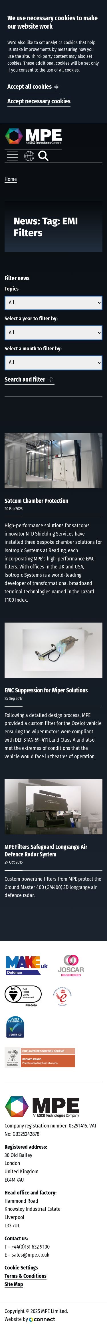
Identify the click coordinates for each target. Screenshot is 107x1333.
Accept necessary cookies (38, 101)
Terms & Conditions (26, 1276)
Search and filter (25, 380)
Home (11, 179)
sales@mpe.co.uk (30, 1255)
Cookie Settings (21, 1268)
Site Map (14, 1284)
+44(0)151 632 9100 (31, 1247)
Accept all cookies (29, 87)
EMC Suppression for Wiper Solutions (46, 691)
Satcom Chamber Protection (36, 501)
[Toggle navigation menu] (12, 156)
